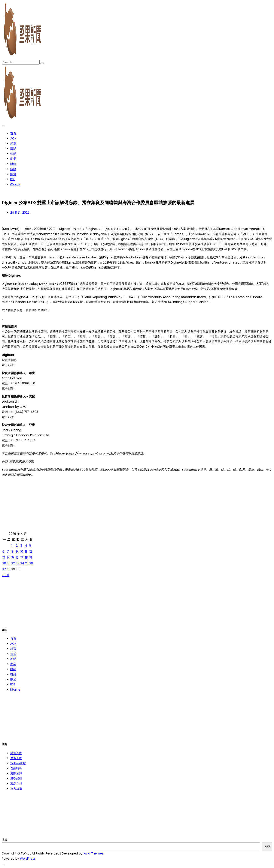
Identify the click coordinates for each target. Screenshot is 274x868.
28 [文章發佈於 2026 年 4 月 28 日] (8, 569)
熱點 (13, 153)
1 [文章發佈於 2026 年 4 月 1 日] (11, 545)
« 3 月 (5, 575)
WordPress (28, 858)
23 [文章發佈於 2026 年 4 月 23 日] (17, 563)
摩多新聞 (16, 758)
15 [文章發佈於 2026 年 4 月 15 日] (12, 557)
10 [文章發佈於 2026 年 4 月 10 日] (21, 551)
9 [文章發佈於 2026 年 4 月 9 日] (17, 551)
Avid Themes (93, 853)
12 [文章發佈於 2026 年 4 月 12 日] (30, 551)
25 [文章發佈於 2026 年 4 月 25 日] (26, 563)
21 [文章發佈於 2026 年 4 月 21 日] (8, 563)
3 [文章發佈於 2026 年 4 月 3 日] (21, 545)
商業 (13, 159)
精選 (13, 143)
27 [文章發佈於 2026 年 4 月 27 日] (4, 569)
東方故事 (16, 789)
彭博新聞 (16, 753)
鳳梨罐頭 (16, 779)
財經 (13, 164)
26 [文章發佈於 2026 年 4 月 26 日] (31, 563)
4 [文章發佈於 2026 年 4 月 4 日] (26, 545)
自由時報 (16, 768)
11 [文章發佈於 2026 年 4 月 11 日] (26, 551)
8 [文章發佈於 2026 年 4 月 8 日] (12, 551)
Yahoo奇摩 (18, 763)
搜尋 (4, 840)
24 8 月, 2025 (19, 212)
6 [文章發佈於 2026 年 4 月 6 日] (3, 551)
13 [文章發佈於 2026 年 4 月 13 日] (3, 557)
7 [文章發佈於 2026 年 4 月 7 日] (8, 551)
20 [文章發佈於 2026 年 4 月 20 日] (4, 563)
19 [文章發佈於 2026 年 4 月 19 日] (30, 557)
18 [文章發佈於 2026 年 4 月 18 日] (26, 557)
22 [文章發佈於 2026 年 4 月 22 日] (13, 563)
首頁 (13, 133)
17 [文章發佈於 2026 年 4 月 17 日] (21, 557)
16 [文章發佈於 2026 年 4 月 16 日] (17, 557)
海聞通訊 (16, 773)
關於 (13, 174)
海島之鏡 (16, 783)
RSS (12, 179)
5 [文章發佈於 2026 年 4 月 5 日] (30, 545)
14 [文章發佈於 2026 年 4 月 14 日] (8, 557)
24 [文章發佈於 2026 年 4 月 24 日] (22, 563)
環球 (13, 149)
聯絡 (13, 169)
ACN (13, 138)
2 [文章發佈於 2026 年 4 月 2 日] (17, 545)
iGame (15, 184)
